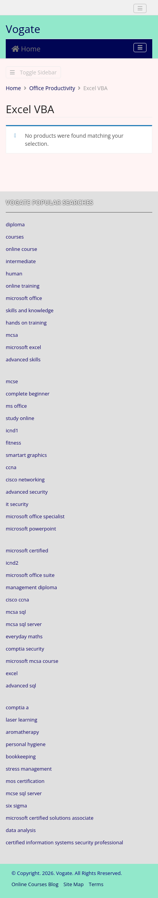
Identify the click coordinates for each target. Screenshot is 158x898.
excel (12, 673)
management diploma (31, 587)
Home (26, 48)
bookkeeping (21, 756)
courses (15, 236)
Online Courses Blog (35, 884)
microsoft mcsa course (32, 660)
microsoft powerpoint (31, 528)
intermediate (21, 261)
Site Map (74, 884)
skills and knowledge (30, 310)
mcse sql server (24, 793)
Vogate (23, 28)
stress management (29, 768)
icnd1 (12, 430)
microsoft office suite (30, 575)
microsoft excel (23, 347)
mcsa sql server (24, 624)
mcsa (12, 334)
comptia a (17, 707)
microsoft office (24, 298)
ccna (11, 467)
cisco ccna (17, 599)
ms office (16, 405)
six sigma (16, 805)
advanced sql (21, 685)
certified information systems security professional (64, 842)
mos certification (25, 781)
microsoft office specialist (35, 516)
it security (17, 504)
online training (23, 285)
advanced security (27, 491)
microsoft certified (27, 550)
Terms (96, 884)
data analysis (21, 830)
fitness (13, 442)
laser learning (21, 719)
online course (21, 249)
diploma (15, 224)
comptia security (25, 648)
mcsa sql (16, 611)
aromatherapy (22, 731)
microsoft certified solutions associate (50, 817)
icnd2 (12, 562)
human (14, 273)
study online (20, 418)
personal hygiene (26, 744)
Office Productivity (52, 88)
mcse (12, 381)
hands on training (26, 322)
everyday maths (24, 636)
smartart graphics (26, 454)
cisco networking (25, 479)
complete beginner (27, 393)
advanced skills (23, 359)
